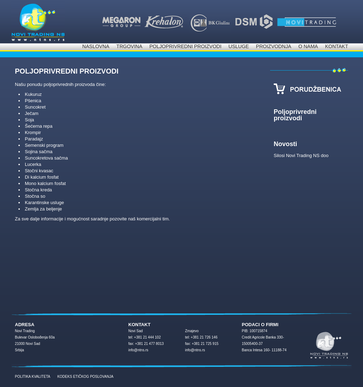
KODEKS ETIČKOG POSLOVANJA (85, 377)
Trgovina (129, 46)
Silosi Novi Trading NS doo (301, 155)
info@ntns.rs (138, 350)
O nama (308, 46)
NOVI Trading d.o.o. (38, 21)
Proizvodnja (273, 46)
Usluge (239, 46)
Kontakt (336, 46)
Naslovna (95, 46)
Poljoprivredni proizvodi (185, 46)
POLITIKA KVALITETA (32, 377)
